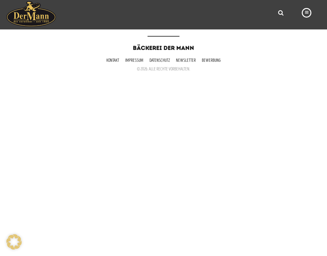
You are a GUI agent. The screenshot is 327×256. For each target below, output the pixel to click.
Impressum (134, 61)
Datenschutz (159, 61)
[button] (14, 242)
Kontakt (112, 61)
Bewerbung (211, 61)
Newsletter (186, 61)
